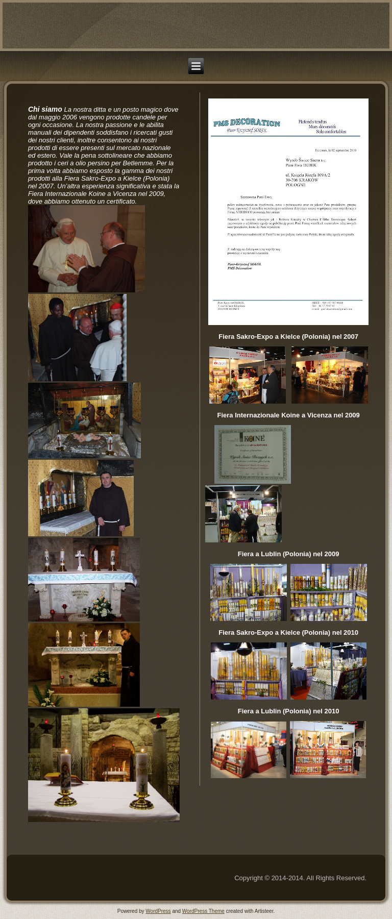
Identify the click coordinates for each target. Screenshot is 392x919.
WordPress (157, 911)
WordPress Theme (203, 911)
